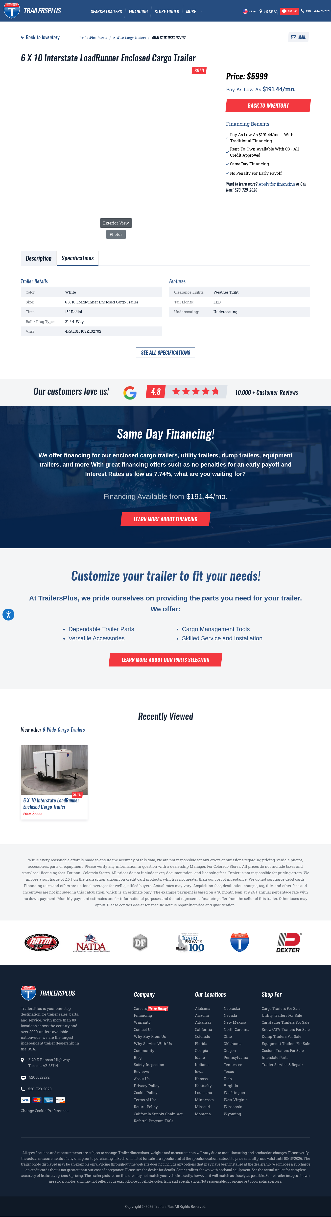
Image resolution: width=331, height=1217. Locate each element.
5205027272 (38, 1077)
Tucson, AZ (270, 11)
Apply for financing (277, 184)
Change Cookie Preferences (44, 1110)
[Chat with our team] (289, 11)
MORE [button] (191, 11)
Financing (138, 11)
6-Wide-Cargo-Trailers (129, 37)
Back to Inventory (42, 37)
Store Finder (167, 11)
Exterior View (116, 222)
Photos (116, 234)
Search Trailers (106, 11)
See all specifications (165, 352)
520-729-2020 (40, 1088)
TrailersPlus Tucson (93, 37)
